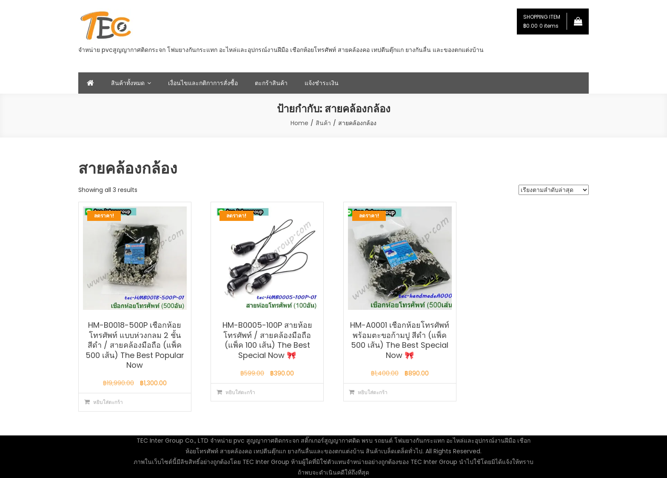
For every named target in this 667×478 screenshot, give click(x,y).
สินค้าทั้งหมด (128, 83)
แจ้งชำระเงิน (322, 83)
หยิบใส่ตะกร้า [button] (108, 402)
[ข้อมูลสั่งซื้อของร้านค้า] (554, 190)
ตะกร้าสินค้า (271, 83)
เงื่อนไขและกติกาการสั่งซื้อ (203, 83)
